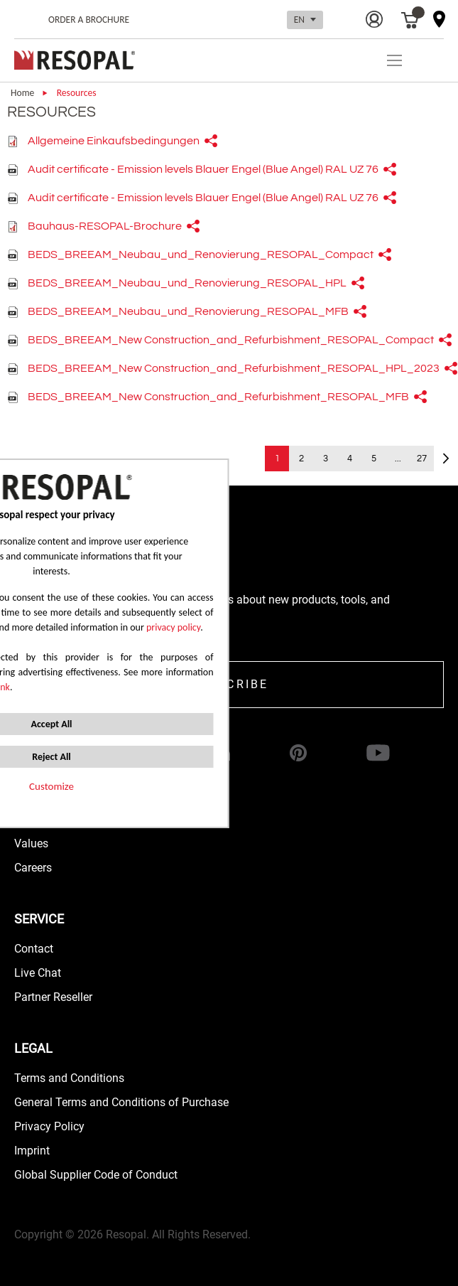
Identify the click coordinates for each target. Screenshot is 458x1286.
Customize (51, 786)
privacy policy (173, 627)
